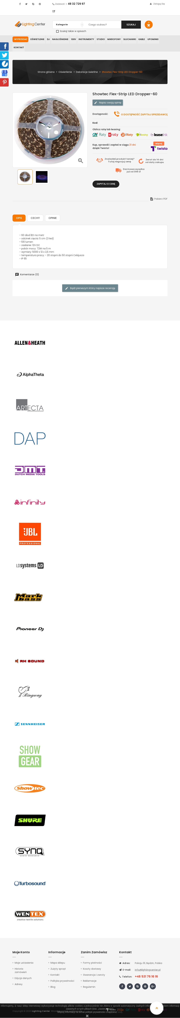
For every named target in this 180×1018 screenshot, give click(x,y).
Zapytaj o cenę (106, 184)
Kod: (95, 123)
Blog (52, 987)
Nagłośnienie (59, 39)
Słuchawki (127, 39)
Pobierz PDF (159, 199)
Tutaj (111, 162)
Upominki (150, 39)
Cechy (35, 218)
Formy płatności (92, 963)
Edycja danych (23, 978)
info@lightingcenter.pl (147, 970)
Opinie (52, 218)
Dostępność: (100, 114)
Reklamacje (89, 981)
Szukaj (131, 24)
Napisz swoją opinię (107, 103)
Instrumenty (84, 39)
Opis (19, 218)
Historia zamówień (21, 970)
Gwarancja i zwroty (94, 975)
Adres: (124, 963)
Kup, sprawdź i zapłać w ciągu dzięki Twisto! (114, 146)
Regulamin (89, 987)
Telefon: (125, 977)
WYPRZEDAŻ (20, 39)
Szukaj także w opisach (71, 31)
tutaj (120, 1012)
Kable (139, 39)
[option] (25, 177)
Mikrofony (112, 39)
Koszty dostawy (92, 969)
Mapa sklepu (57, 963)
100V (72, 39)
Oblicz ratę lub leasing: (106, 129)
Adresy (18, 984)
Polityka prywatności (62, 981)
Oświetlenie (37, 39)
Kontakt (19, 47)
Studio (99, 39)
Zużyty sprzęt (58, 969)
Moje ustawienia (24, 963)
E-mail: (125, 970)
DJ (47, 39)
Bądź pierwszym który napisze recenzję (90, 288)
